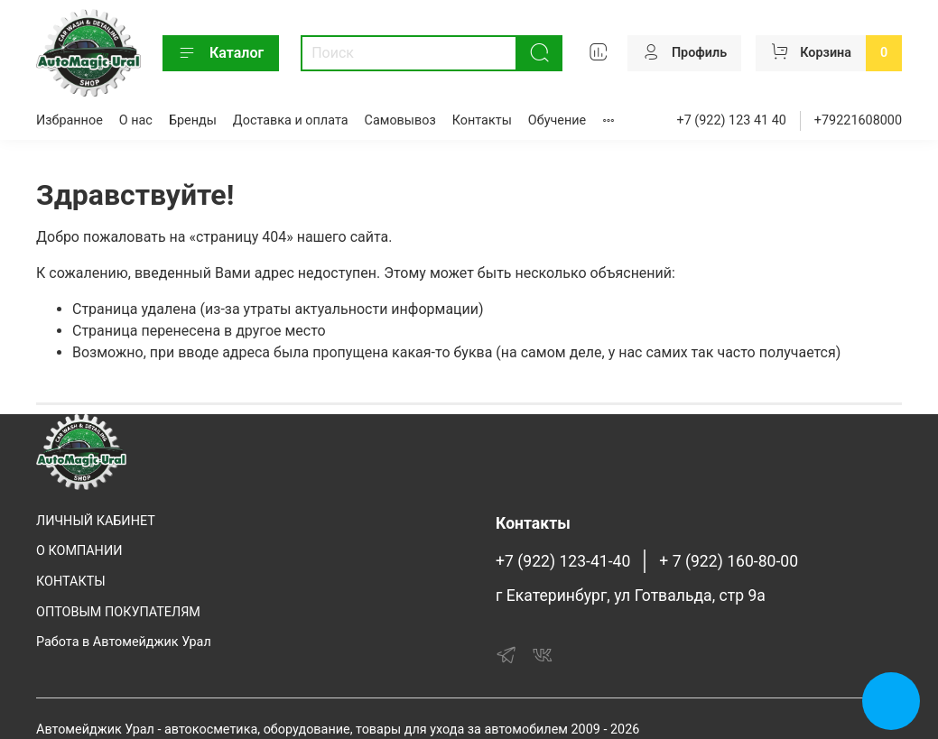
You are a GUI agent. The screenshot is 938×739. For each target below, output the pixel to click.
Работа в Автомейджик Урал (123, 642)
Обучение (557, 120)
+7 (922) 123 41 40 (731, 120)
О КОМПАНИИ (79, 551)
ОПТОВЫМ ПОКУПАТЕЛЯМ (118, 612)
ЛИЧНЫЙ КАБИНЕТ (95, 521)
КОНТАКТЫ (71, 581)
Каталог (221, 53)
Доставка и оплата (290, 120)
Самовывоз (400, 120)
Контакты (482, 120)
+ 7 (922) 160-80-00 (728, 561)
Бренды (193, 120)
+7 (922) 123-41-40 (563, 561)
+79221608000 (858, 120)
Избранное (69, 120)
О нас (136, 120)
